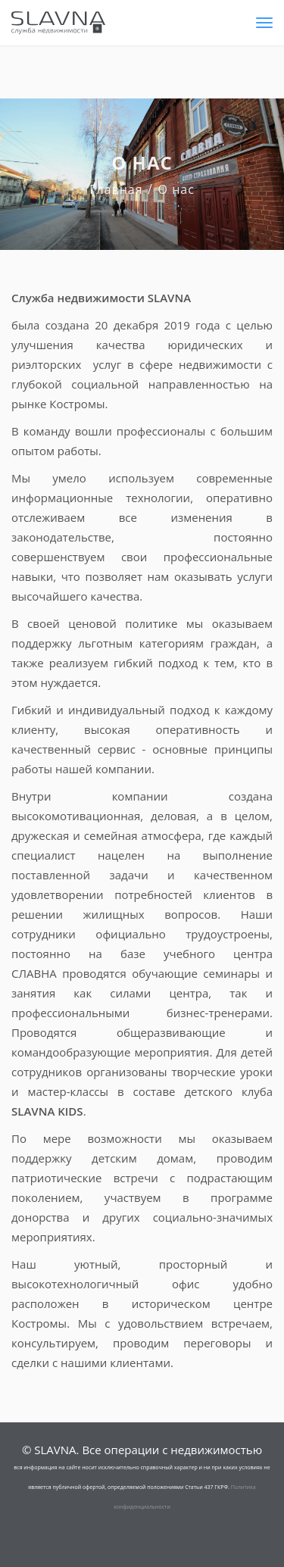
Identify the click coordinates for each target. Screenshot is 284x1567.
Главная (115, 189)
